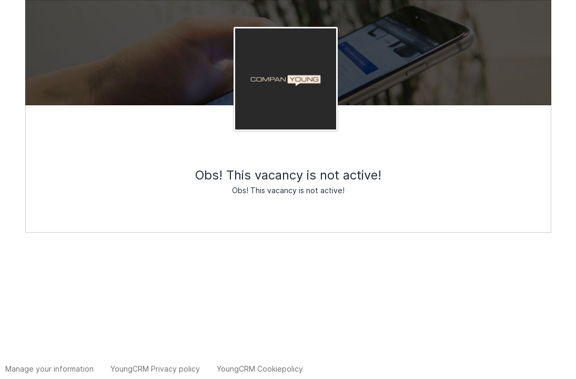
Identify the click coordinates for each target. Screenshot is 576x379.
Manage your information (49, 368)
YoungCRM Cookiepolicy (260, 368)
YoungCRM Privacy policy (155, 368)
